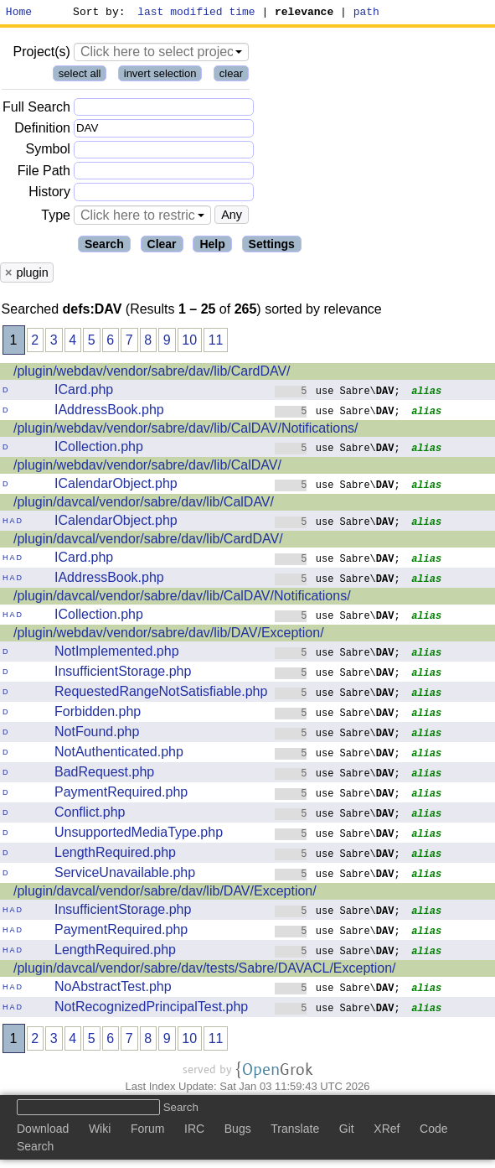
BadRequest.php (104, 774)
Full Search (36, 109)
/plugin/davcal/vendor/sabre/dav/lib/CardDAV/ (148, 541)
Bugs (237, 1131)
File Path (44, 173)
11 (216, 342)
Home (19, 13)
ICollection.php (98, 449)
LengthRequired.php (115, 855)
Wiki (100, 1131)
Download (43, 1131)
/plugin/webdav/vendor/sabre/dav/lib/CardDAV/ (152, 373)
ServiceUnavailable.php (124, 875)
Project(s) (41, 54)
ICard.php (83, 392)
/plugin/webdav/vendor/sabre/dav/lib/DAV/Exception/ (168, 635)
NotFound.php (96, 734)
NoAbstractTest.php (113, 989)
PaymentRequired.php (121, 794)
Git (346, 1131)
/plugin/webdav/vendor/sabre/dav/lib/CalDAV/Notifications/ (185, 430)
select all (80, 76)
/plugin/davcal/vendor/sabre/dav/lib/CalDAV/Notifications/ (182, 598)
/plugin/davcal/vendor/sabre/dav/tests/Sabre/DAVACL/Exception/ (204, 970)
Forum (147, 1131)
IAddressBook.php (109, 412)
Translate (295, 1131)
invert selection (160, 76)
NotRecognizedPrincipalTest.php (151, 1009)
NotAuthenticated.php (118, 754)
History (49, 194)
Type (55, 217)
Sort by (97, 13)
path (366, 13)
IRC (194, 1131)
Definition (42, 130)
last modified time (196, 13)
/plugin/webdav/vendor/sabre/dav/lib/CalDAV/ (147, 467)
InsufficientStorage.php (122, 674)
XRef (387, 1131)
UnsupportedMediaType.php (138, 835)
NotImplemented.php (116, 653)
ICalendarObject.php (116, 486)
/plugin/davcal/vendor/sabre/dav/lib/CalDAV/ (143, 504)
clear (231, 76)
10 (189, 342)
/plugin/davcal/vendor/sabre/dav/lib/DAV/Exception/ (165, 893)
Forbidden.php (97, 714)
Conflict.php (90, 814)
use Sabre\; (337, 393)
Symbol (48, 152)
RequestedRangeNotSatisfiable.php (160, 694)
